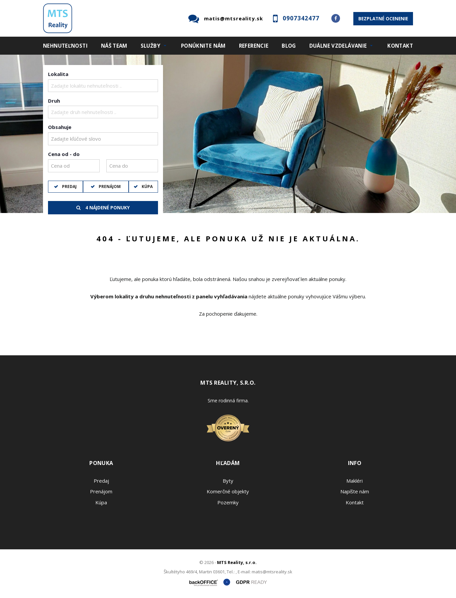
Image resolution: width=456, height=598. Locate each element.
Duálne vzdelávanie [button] (338, 45)
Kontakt (400, 45)
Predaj (69, 186)
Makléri (354, 480)
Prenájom (109, 186)
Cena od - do (64, 154)
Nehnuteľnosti (65, 45)
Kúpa (147, 186)
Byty (228, 480)
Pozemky (228, 502)
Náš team (114, 45)
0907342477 (301, 18)
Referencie (254, 45)
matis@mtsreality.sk (233, 18)
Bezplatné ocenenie (383, 19)
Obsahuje (59, 127)
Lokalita (58, 74)
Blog (289, 45)
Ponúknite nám (203, 45)
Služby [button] (150, 45)
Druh (54, 100)
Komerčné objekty (228, 491)
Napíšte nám (354, 491)
